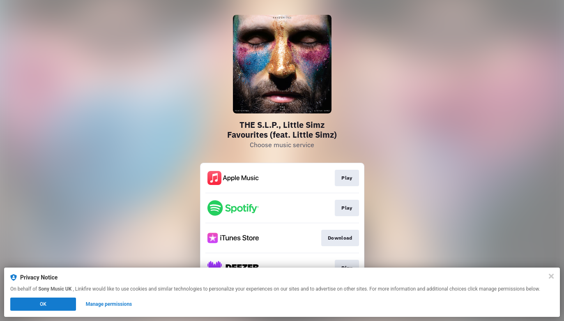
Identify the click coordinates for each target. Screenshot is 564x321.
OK (43, 304)
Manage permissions (109, 304)
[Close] (551, 276)
